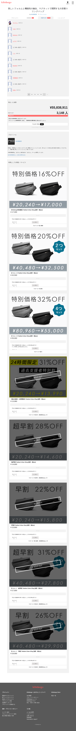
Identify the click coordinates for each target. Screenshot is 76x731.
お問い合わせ (30, 715)
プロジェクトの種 (7, 701)
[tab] (30, 18)
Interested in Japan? (32, 719)
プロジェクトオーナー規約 (9, 714)
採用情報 (29, 717)
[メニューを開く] (73, 2)
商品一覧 (53, 695)
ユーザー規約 (5, 712)
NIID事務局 (34, 14)
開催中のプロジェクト (8, 695)
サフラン (15, 23)
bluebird (15, 65)
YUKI (14, 29)
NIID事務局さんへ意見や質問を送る (16, 155)
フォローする (38, 124)
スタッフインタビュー (32, 697)
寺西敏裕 (15, 78)
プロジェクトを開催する (8, 704)
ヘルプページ (30, 714)
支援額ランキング (7, 702)
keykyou (15, 35)
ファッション (43, 14)
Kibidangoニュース (32, 699)
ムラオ (15, 41)
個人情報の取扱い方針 (8, 715)
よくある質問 (30, 712)
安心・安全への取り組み (33, 702)
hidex (14, 90)
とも (14, 53)
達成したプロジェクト (8, 699)
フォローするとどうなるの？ (38, 127)
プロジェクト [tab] (14, 18)
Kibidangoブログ (31, 701)
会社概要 (29, 695)
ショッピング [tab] (61, 18)
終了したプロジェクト (8, 697)
